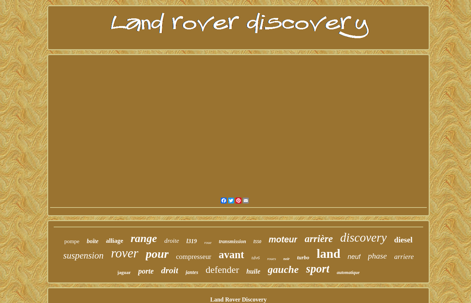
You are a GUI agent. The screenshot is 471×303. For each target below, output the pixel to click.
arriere (404, 256)
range (144, 238)
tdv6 (256, 257)
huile (254, 271)
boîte (93, 241)
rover (124, 253)
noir (286, 259)
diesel (403, 239)
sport (318, 268)
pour (157, 253)
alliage (114, 240)
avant (231, 254)
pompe (71, 241)
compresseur (193, 256)
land (328, 253)
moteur (283, 239)
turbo (303, 257)
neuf (354, 256)
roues (271, 258)
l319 (192, 241)
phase (377, 255)
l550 (257, 241)
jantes (191, 272)
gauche (283, 269)
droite (171, 240)
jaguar (124, 272)
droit (169, 270)
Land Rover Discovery (238, 299)
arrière (319, 238)
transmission (232, 241)
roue (208, 242)
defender (222, 269)
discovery (363, 237)
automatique (348, 272)
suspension (83, 255)
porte (145, 271)
